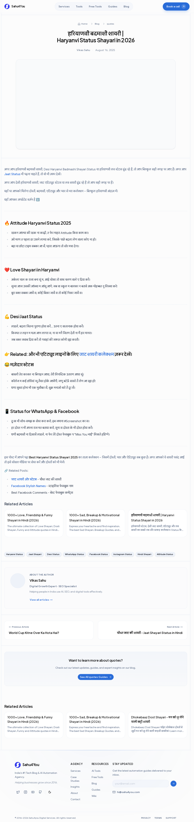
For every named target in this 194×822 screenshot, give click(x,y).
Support (171, 819)
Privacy (146, 819)
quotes (110, 23)
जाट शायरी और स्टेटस (24, 479)
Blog (97, 23)
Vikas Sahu (83, 50)
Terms (158, 819)
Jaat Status (12, 174)
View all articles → (41, 599)
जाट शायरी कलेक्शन (96, 354)
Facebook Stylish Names (28, 486)
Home (82, 23)
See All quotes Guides (96, 677)
